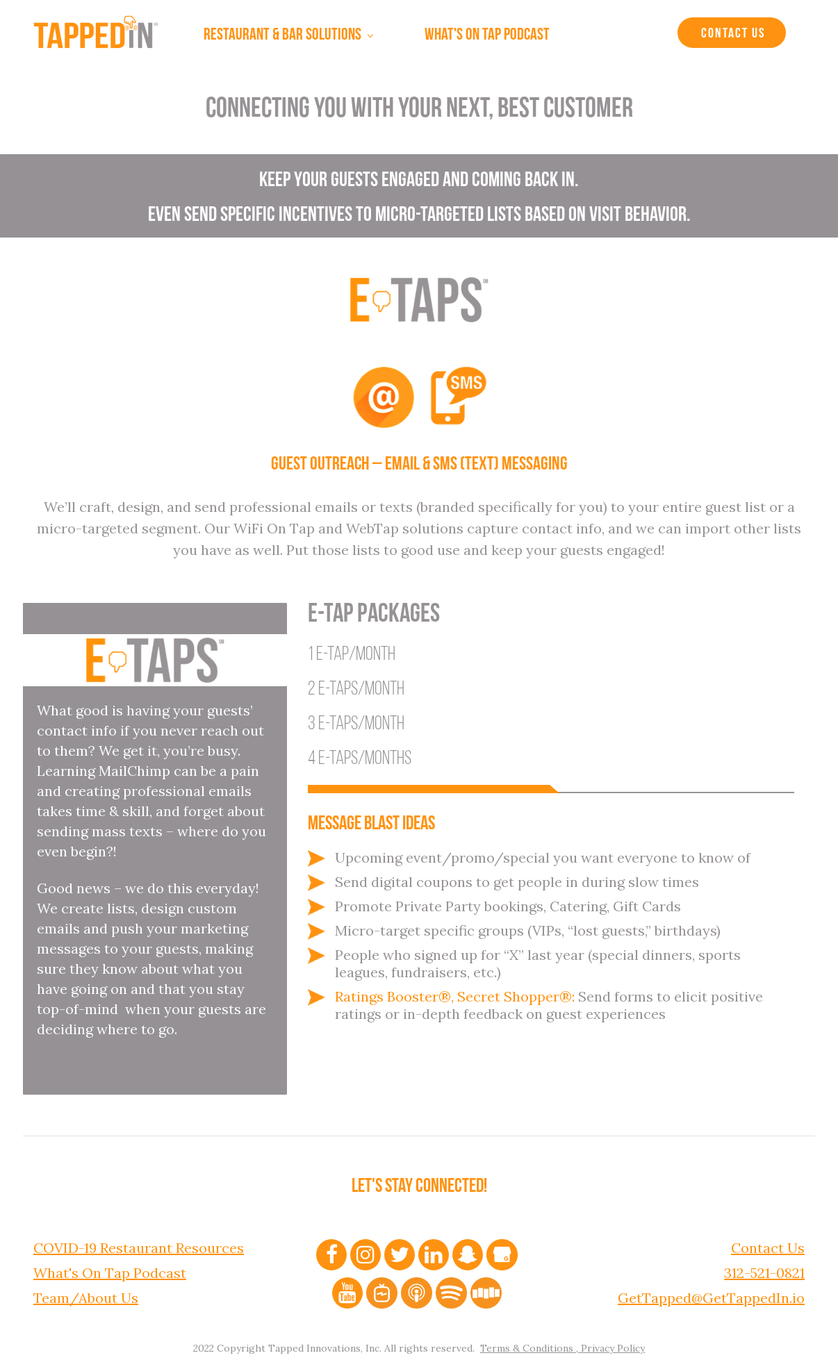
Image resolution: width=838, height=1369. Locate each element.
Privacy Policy (611, 1344)
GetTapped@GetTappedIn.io (711, 1294)
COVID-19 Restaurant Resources (138, 1244)
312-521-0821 (764, 1269)
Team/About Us (85, 1294)
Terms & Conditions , (529, 1344)
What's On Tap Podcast (109, 1269)
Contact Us (733, 34)
